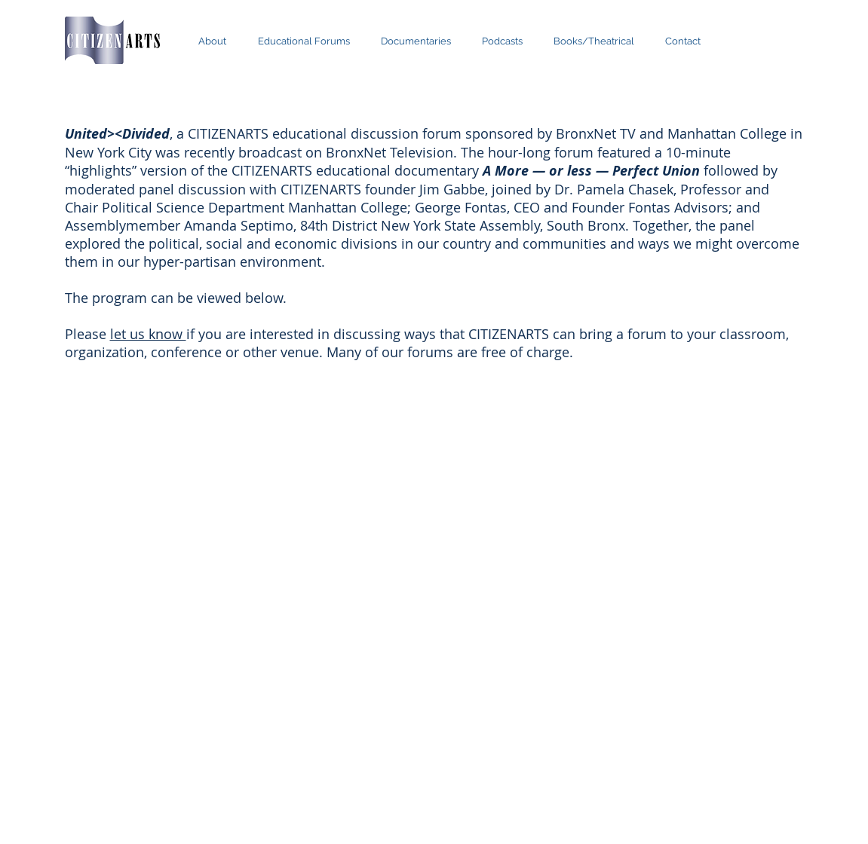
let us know (148, 334)
